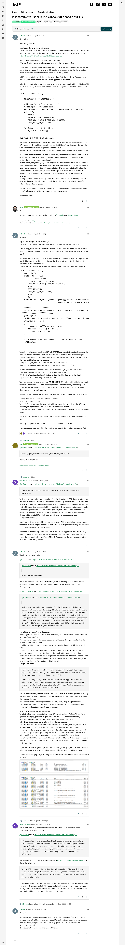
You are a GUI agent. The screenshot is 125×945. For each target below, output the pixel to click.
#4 (88, 444)
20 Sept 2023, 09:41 (38, 909)
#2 (88, 207)
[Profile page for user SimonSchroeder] (15, 482)
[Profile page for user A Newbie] (15, 37)
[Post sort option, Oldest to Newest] (21, 29)
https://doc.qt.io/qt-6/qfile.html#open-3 (71, 860)
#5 (88, 481)
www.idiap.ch (33, 221)
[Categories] (3, 2)
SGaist (21, 207)
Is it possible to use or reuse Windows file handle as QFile (56, 447)
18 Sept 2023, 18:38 (51, 207)
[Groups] (3, 24)
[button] (3, 942)
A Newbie (22, 36)
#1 (88, 36)
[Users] (3, 20)
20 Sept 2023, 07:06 (42, 824)
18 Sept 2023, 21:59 (38, 234)
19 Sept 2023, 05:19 (51, 444)
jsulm (21, 444)
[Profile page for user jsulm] (15, 445)
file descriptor (73, 215)
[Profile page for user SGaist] (15, 209)
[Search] (3, 29)
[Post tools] (87, 201)
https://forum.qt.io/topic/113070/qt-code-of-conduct (55, 223)
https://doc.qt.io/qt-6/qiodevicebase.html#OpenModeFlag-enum (43, 56)
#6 (88, 552)
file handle (60, 215)
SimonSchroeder (25, 481)
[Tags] (3, 11)
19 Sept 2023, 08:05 (42, 481)
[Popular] (3, 16)
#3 (88, 234)
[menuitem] (122, 2)
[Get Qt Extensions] (3, 33)
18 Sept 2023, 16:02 (38, 36)
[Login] (122, 2)
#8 (88, 909)
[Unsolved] (3, 38)
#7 (88, 824)
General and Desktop (28, 22)
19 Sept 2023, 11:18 (38, 552)
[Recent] (3, 7)
